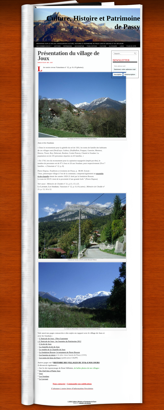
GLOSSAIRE (113, 46)
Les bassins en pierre (47, 355)
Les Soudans (44, 376)
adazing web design (85, 403)
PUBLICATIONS (92, 46)
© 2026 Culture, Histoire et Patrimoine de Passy (82, 401)
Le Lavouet (43, 379)
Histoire (57, 46)
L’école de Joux (45, 344)
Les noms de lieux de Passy (50, 358)
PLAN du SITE (131, 46)
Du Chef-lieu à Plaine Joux (49, 371)
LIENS (122, 46)
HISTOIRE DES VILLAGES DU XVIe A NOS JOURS (76, 362)
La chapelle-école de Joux (49, 347)
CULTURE (103, 46)
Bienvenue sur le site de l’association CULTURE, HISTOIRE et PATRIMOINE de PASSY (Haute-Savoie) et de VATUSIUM (80, 43)
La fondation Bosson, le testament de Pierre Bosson (59, 352)
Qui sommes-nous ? (44, 46)
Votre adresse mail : (120, 66)
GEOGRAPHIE (79, 46)
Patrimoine (67, 46)
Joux (41, 373)
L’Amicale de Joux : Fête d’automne (53, 338)
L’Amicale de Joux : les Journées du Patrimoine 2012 (60, 341)
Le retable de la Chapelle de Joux (52, 349)
